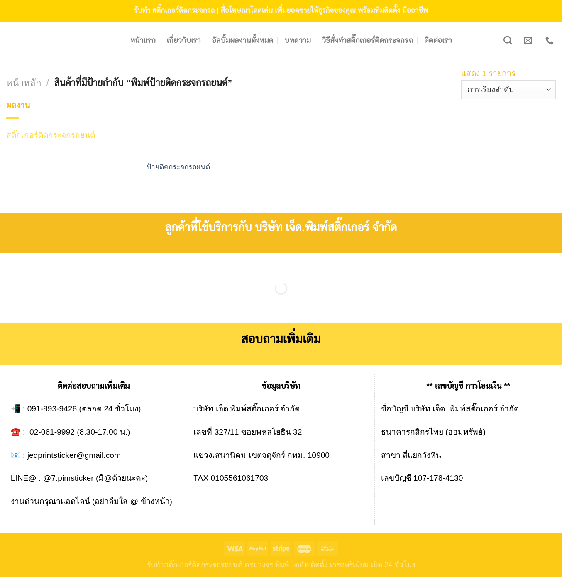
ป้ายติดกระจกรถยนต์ (178, 167)
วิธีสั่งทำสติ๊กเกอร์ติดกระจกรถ (367, 40)
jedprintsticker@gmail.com (74, 455)
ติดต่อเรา (438, 40)
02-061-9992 (52, 432)
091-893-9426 (52, 408)
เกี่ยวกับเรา (184, 40)
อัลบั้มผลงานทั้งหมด (243, 40)
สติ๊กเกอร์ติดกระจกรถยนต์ (50, 135)
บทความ (298, 40)
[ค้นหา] (507, 40)
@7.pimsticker (68, 478)
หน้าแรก (143, 40)
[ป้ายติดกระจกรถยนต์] (184, 127)
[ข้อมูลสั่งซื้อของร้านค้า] (508, 90)
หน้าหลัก (23, 83)
